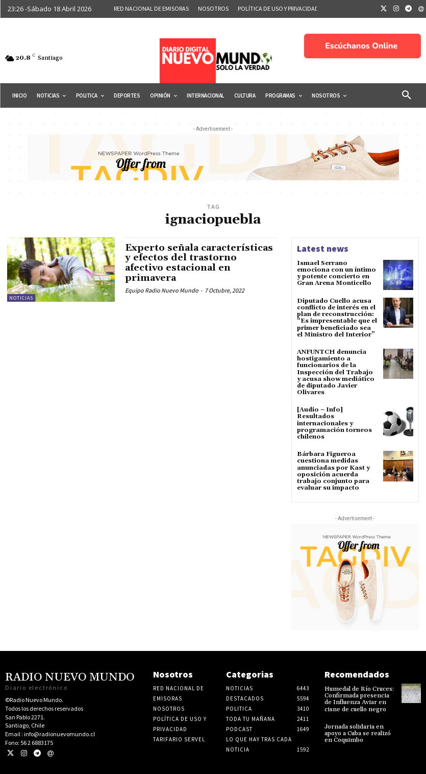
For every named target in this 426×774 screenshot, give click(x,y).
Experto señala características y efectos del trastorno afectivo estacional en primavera (199, 263)
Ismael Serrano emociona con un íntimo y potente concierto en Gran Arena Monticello (336, 273)
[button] (406, 95)
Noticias (21, 298)
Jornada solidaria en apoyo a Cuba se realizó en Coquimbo (357, 733)
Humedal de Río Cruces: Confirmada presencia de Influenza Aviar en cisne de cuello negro (359, 699)
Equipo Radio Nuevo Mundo (161, 290)
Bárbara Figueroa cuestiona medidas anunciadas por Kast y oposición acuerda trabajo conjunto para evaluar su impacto (333, 471)
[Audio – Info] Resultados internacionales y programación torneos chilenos (334, 423)
